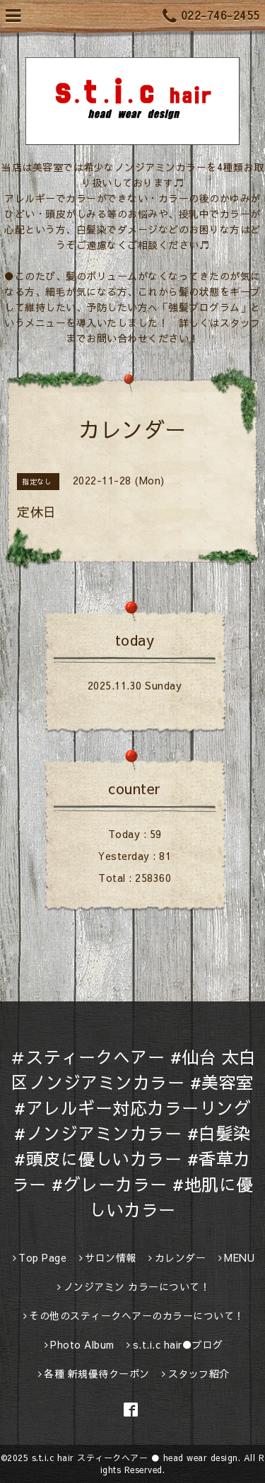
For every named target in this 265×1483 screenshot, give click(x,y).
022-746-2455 (211, 16)
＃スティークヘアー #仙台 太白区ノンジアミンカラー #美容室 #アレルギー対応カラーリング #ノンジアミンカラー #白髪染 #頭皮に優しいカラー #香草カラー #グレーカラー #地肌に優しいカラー (133, 1133)
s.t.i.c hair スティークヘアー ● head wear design (135, 1457)
